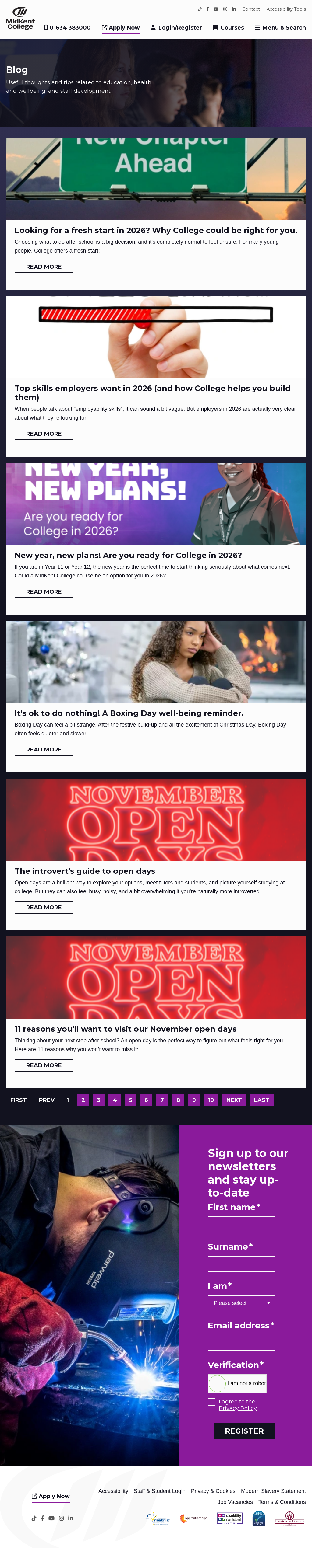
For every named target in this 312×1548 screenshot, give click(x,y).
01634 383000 (67, 27)
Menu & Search (284, 27)
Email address (241, 1325)
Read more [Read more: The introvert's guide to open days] (44, 907)
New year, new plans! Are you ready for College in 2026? (128, 555)
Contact (251, 9)
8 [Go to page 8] (178, 1100)
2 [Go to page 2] (83, 1100)
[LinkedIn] (234, 9)
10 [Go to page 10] (211, 1100)
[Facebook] (207, 9)
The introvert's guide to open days (85, 871)
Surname (230, 1247)
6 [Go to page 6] (146, 1100)
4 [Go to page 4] (115, 1100)
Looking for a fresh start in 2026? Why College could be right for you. (156, 230)
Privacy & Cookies (213, 1491)
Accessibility (113, 1491)
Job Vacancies (235, 1502)
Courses (232, 27)
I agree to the (238, 1405)
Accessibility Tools (286, 9)
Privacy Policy (238, 1408)
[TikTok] (200, 9)
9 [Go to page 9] (194, 1100)
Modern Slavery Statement (273, 1491)
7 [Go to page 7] (162, 1100)
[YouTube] (216, 9)
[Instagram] (225, 9)
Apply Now (121, 27)
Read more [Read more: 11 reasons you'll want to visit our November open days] (44, 1065)
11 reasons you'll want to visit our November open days (126, 1029)
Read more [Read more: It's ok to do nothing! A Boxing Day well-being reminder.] (44, 749)
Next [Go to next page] (234, 1100)
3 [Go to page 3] (99, 1100)
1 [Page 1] (68, 1100)
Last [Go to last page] (261, 1100)
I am (220, 1286)
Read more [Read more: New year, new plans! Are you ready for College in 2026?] (44, 591)
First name (234, 1207)
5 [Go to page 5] (130, 1100)
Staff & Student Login (160, 1491)
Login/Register (180, 27)
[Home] (20, 28)
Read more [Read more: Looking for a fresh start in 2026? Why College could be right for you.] (44, 266)
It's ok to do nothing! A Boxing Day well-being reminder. (129, 713)
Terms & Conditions (282, 1502)
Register (244, 1430)
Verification (236, 1365)
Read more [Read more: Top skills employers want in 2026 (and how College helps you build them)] (44, 434)
